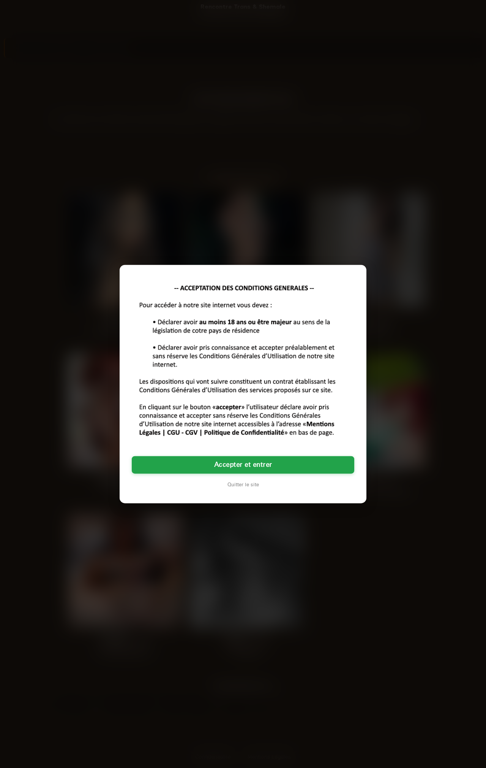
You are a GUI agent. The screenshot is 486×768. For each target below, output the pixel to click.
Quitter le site (243, 484)
